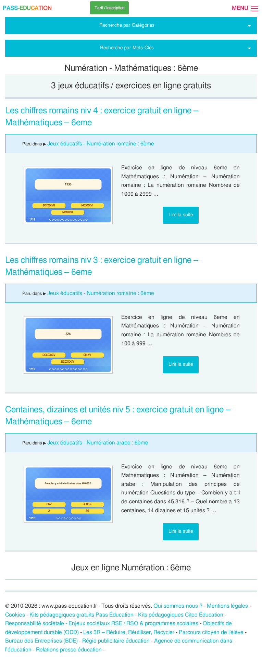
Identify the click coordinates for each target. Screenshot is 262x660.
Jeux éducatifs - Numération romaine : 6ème (100, 143)
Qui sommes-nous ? (177, 606)
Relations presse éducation (69, 649)
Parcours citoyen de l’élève (211, 632)
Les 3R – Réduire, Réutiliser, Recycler (128, 632)
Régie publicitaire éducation (116, 641)
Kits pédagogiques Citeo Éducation (180, 615)
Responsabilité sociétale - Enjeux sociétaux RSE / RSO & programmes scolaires (101, 623)
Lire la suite (181, 214)
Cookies (15, 615)
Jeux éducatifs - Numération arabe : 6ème (97, 442)
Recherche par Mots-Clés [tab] (127, 47)
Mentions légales (227, 606)
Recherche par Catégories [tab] (126, 25)
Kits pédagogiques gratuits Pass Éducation (81, 615)
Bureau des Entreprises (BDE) (41, 641)
